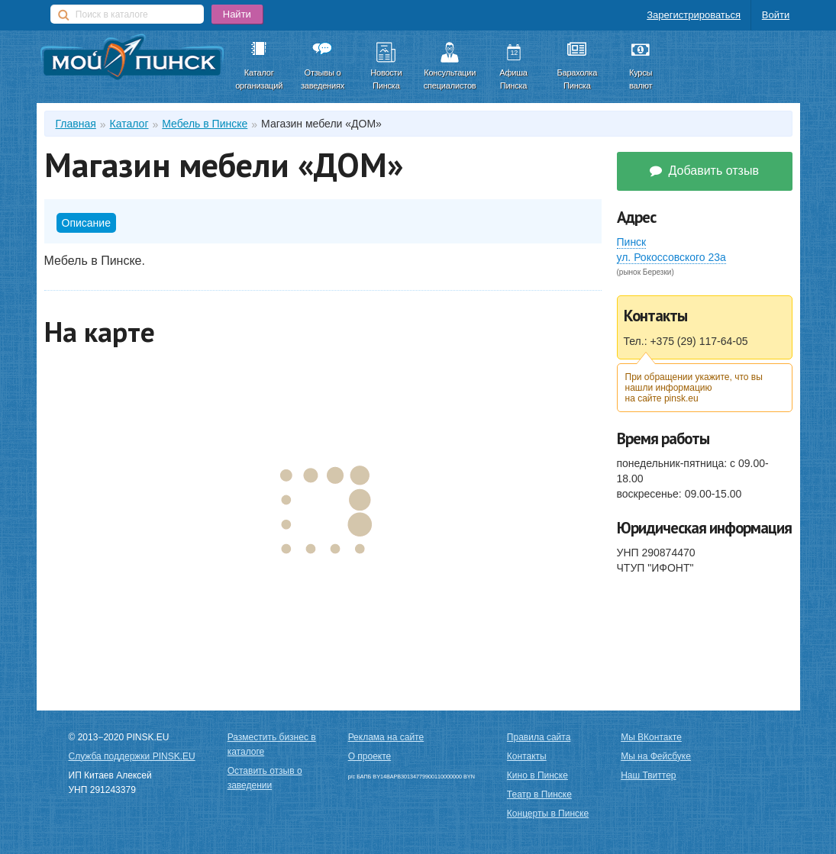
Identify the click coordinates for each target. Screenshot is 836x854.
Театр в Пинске (539, 794)
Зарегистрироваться (694, 15)
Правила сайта (538, 737)
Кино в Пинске (537, 775)
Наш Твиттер (648, 775)
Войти (775, 15)
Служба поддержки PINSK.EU (132, 756)
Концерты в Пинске (548, 813)
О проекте (370, 756)
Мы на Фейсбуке (656, 756)
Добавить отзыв (704, 170)
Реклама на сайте (386, 737)
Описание (86, 223)
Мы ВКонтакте (651, 737)
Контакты (527, 756)
